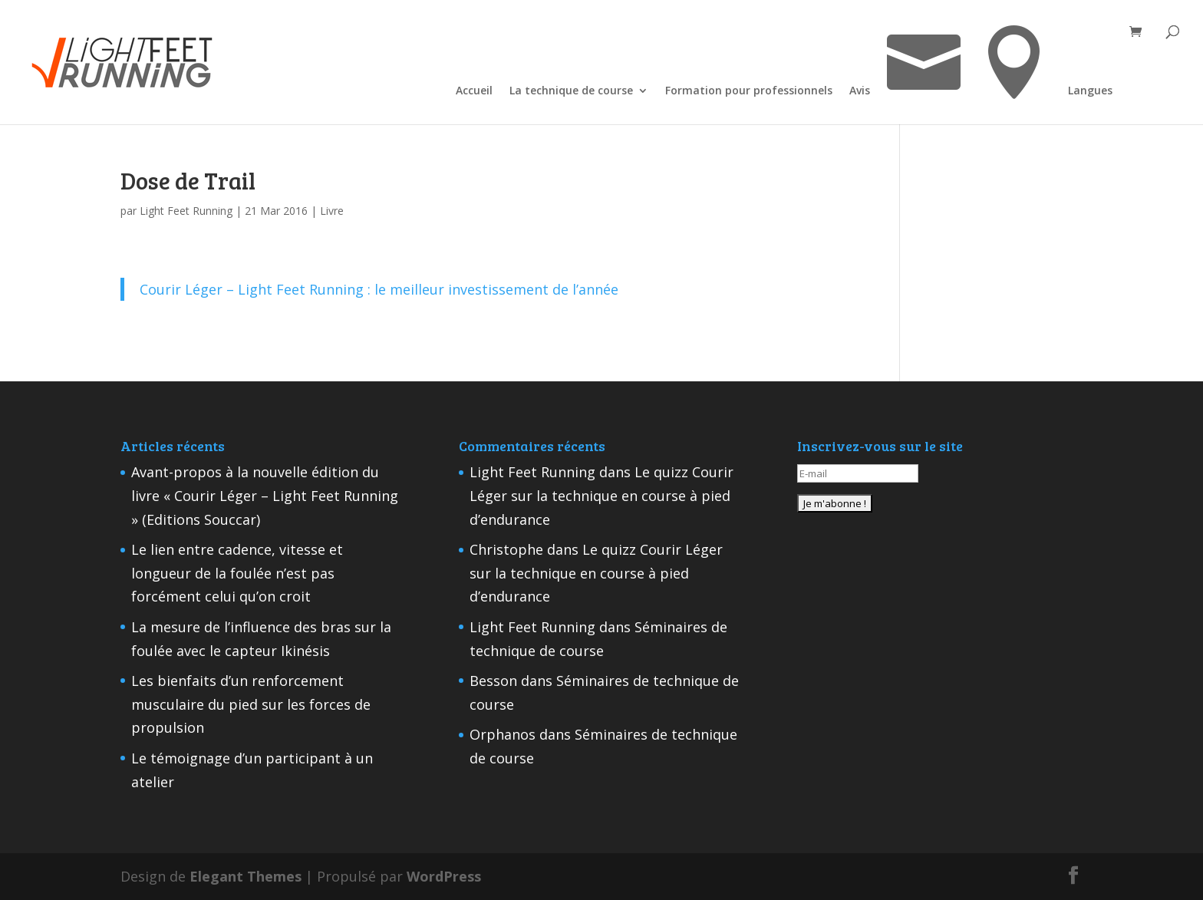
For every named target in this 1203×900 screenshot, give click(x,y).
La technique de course (571, 91)
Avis (859, 91)
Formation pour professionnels (748, 91)
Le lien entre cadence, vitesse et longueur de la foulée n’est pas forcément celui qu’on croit (237, 572)
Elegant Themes (246, 876)
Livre (332, 210)
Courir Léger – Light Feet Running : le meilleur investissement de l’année (379, 289)
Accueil (474, 91)
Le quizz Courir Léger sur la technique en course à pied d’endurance (601, 495)
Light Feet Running (186, 210)
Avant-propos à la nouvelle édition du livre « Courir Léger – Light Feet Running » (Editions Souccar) (264, 495)
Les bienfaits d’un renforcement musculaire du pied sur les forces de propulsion (251, 704)
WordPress (444, 876)
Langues (1090, 91)
